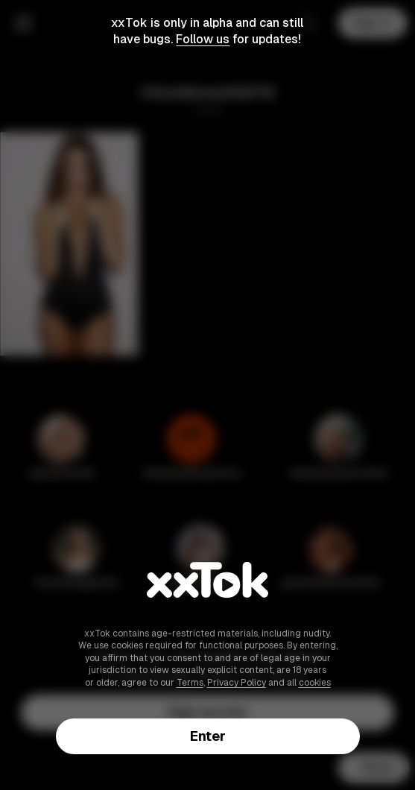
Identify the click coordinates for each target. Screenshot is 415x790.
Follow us (202, 39)
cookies (315, 683)
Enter (208, 736)
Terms (190, 683)
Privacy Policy (236, 683)
